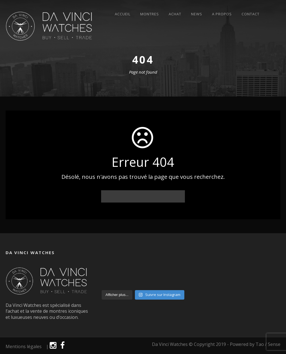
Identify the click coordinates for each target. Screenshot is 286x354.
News (196, 14)
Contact (250, 14)
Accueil (122, 14)
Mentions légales (24, 346)
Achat (175, 14)
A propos (222, 14)
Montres (149, 14)
